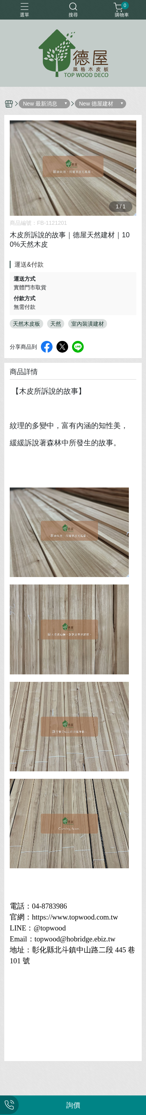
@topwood (49, 928)
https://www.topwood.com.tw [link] (75, 917)
